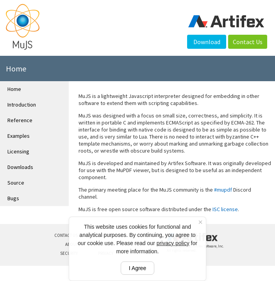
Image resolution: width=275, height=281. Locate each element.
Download (206, 42)
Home (14, 88)
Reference (19, 120)
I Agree (137, 268)
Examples (18, 135)
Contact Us (247, 42)
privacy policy (173, 243)
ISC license (225, 209)
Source (15, 182)
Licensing (18, 151)
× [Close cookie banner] (200, 222)
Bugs (13, 198)
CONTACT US (66, 235)
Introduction (21, 104)
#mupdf (223, 189)
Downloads (20, 167)
